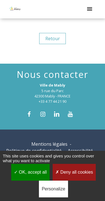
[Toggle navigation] (89, 9)
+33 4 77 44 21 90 (52, 101)
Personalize (53, 188)
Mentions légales (49, 144)
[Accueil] (15, 9)
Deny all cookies (74, 172)
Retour (52, 38)
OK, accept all (30, 172)
